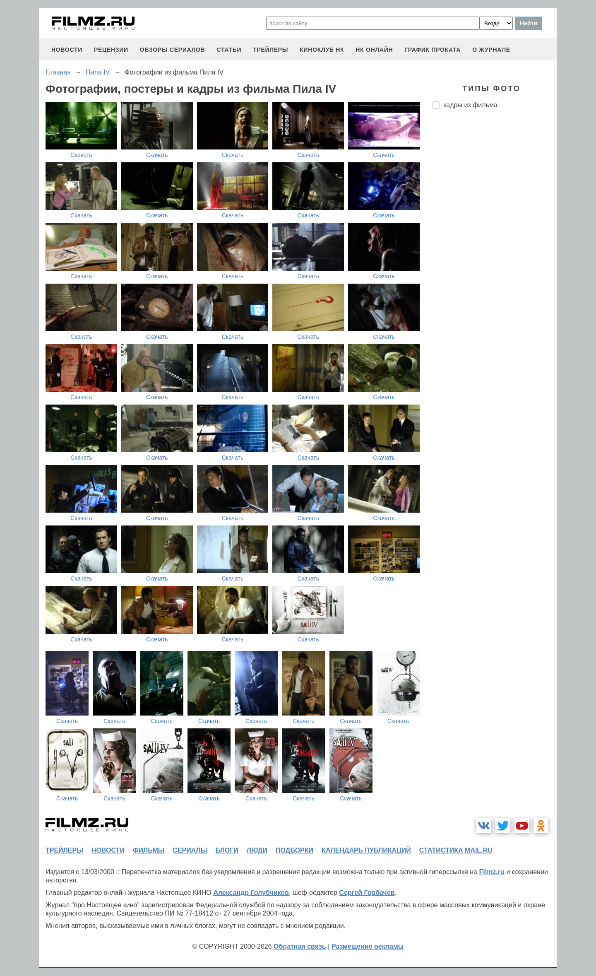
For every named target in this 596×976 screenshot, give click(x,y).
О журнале (491, 49)
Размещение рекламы (368, 946)
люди (257, 850)
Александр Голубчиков (251, 892)
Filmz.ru (491, 871)
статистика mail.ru (456, 850)
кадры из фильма (470, 104)
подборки (294, 850)
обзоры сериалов (172, 49)
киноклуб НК (322, 49)
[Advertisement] (495, 254)
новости (66, 49)
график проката (432, 49)
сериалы (190, 850)
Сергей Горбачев (366, 892)
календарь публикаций (366, 850)
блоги (226, 850)
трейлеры (270, 49)
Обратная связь (300, 946)
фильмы (148, 850)
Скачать (81, 155)
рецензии (111, 49)
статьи (228, 49)
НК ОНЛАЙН (374, 49)
